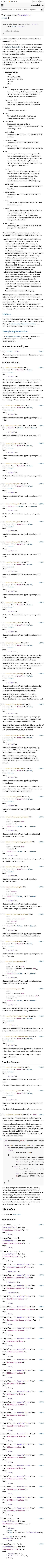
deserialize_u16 (12, 522)
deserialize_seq (12, 867)
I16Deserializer (15, 1373)
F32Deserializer (15, 1341)
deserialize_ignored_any (16, 1036)
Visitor (11, 376)
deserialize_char (13, 623)
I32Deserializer (15, 1383)
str (22, 822)
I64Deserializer (15, 1394)
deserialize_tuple (13, 887)
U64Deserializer (15, 1479)
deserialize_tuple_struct (17, 914)
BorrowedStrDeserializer (19, 1320)
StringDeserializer (16, 1436)
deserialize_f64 (12, 602)
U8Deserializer (14, 1447)
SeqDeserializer (10, 1549)
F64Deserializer (15, 1352)
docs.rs (35, 1)
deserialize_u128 (13, 1091)
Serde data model (13, 47)
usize (13, 892)
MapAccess (11, 1282)
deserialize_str (12, 643)
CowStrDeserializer (12, 1243)
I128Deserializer (15, 1405)
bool (35, 1115)
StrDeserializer (10, 1256)
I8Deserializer (14, 1362)
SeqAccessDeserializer (18, 1288)
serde (10, 15)
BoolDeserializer (15, 1299)
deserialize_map (12, 941)
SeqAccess (11, 1292)
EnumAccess (12, 1271)
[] (9, 18)
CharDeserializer (15, 1330)
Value (29, 370)
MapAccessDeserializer (18, 1278)
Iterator (11, 1528)
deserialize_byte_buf (15, 735)
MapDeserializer (10, 1524)
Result (20, 370)
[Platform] (13, 1)
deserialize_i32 (12, 463)
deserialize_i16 (12, 443)
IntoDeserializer (32, 1532)
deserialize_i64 (12, 484)
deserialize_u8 (12, 504)
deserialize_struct (14, 962)
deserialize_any (12, 367)
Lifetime (7, 314)
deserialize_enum (13, 989)
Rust (41, 1)
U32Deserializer (15, 1468)
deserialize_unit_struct (16, 817)
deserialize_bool (13, 405)
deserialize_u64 (12, 562)
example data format (13, 336)
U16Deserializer (15, 1457)
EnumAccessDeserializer (19, 1267)
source (4, 18)
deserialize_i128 (13, 1067)
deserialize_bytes (13, 704)
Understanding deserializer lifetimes (22, 324)
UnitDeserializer (15, 1500)
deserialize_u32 (12, 542)
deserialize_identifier (16, 1016)
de (15, 15)
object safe (16, 1214)
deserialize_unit (13, 797)
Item (9, 1530)
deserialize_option (14, 768)
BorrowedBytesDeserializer (20, 1309)
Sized (34, 24)
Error (14, 26)
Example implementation (15, 331)
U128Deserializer (15, 1489)
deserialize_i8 (12, 425)
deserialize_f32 (12, 582)
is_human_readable (13, 1115)
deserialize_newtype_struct (18, 842)
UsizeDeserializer (16, 1510)
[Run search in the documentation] (20, 9)
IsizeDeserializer (16, 1415)
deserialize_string (14, 674)
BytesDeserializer (11, 1230)
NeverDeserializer (16, 1426)
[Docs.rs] (1, 1)
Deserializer (37, 5)
